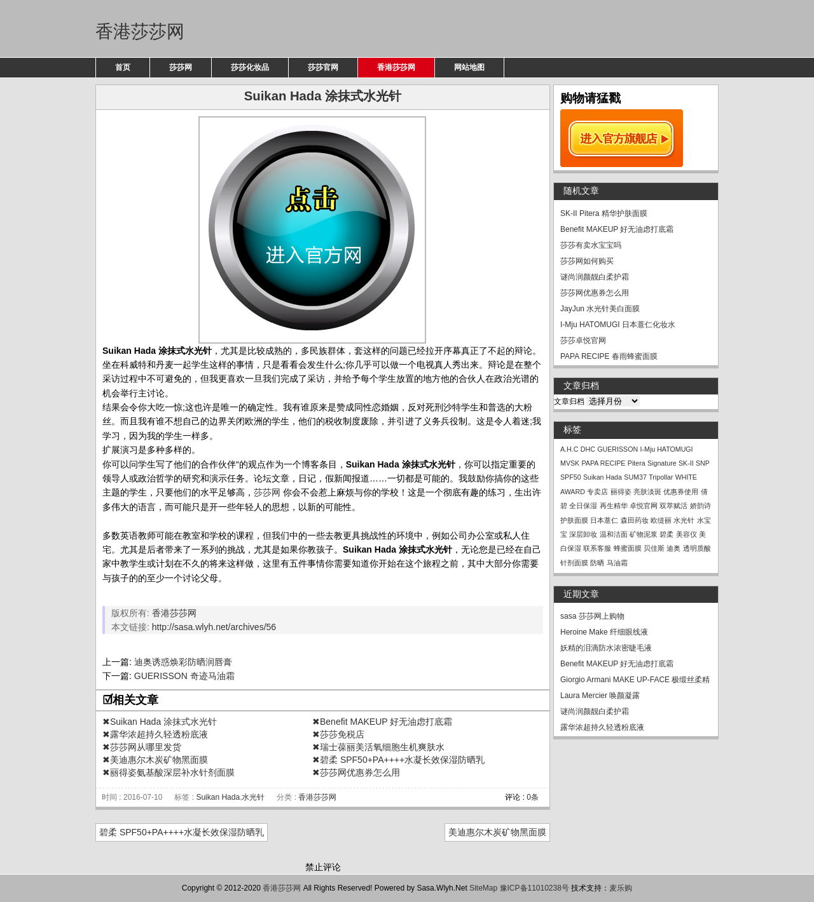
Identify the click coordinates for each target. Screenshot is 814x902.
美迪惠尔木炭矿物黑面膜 (497, 832)
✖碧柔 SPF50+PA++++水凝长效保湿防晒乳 (398, 760)
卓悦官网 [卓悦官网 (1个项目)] (644, 505)
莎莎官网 (323, 67)
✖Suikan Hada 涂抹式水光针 (159, 722)
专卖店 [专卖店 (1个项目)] (597, 491)
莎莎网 (180, 67)
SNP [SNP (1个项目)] (703, 463)
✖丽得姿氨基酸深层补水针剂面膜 (168, 772)
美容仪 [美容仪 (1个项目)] (686, 534)
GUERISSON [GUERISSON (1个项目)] (617, 449)
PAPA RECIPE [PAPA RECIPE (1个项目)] (604, 463)
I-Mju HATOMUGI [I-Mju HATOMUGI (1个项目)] (666, 449)
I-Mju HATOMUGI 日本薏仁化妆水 (617, 324)
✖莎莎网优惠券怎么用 (356, 772)
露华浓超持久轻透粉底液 (602, 727)
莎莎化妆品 (250, 67)
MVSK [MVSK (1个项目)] (569, 463)
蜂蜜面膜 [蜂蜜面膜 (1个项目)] (628, 548)
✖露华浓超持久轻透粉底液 (155, 734)
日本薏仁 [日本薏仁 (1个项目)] (604, 520)
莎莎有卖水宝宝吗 (590, 245)
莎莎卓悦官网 (583, 340)
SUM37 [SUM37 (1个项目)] (635, 477)
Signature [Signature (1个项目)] (662, 463)
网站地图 (469, 67)
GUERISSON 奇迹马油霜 (184, 676)
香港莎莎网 (139, 31)
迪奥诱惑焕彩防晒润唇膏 (183, 662)
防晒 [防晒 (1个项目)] (597, 563)
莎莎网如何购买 (587, 261)
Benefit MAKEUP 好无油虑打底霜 (617, 229)
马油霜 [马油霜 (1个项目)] (617, 563)
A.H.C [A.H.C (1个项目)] (569, 449)
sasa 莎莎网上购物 (592, 616)
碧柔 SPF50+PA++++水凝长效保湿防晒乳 (181, 832)
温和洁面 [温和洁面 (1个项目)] (614, 534)
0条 (533, 797)
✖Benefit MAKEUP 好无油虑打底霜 (382, 722)
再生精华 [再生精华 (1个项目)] (614, 505)
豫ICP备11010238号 (534, 888)
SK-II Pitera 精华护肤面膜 (603, 213)
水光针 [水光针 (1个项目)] (683, 520)
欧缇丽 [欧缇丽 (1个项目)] (661, 520)
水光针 (253, 797)
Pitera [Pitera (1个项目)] (636, 463)
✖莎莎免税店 (338, 734)
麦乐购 (620, 888)
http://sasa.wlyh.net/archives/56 (214, 627)
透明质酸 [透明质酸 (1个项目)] (697, 548)
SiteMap (483, 888)
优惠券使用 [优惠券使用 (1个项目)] (680, 491)
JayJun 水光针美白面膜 (600, 308)
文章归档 (569, 401)
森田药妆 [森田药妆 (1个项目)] (635, 520)
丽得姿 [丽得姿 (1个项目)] (620, 491)
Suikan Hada (218, 797)
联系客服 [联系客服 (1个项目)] (597, 548)
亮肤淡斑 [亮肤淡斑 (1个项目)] (647, 491)
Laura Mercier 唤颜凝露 (600, 695)
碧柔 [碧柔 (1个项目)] (666, 534)
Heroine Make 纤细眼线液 (604, 632)
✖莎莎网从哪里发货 (141, 747)
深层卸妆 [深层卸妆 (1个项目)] (583, 534)
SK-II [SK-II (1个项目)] (686, 463)
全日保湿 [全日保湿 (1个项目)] (583, 505)
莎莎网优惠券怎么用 (594, 292)
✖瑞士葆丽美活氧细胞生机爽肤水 (378, 747)
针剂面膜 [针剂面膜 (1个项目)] (574, 563)
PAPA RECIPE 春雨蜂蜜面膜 (609, 356)
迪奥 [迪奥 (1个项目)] (673, 548)
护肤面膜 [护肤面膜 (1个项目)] (574, 520)
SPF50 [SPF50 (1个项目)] (570, 477)
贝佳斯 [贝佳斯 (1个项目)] (654, 548)
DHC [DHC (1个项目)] (588, 449)
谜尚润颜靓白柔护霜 (594, 277)
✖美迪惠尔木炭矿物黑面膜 (155, 760)
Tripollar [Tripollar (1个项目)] (661, 477)
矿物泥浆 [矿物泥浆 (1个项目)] (644, 534)
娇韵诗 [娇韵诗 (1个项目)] (700, 505)
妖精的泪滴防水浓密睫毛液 (606, 647)
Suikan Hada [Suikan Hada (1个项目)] (602, 477)
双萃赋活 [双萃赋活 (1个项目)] (673, 505)
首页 (122, 67)
